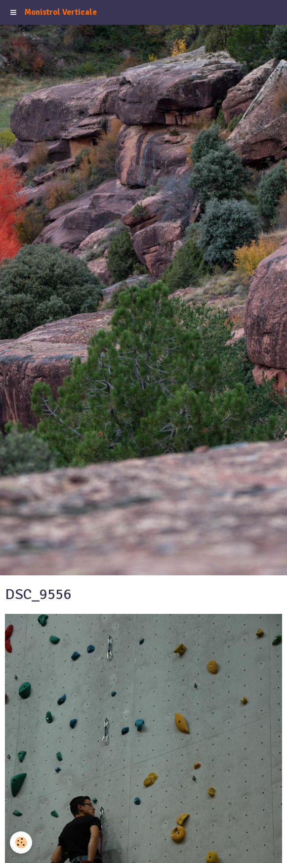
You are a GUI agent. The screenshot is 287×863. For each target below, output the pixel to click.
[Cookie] (21, 842)
